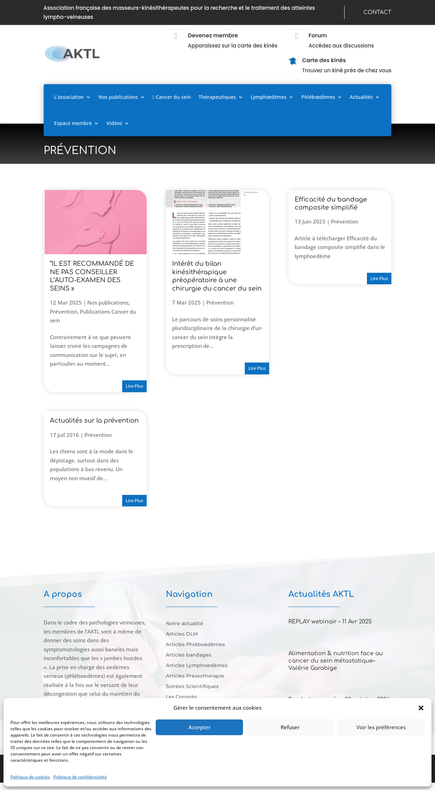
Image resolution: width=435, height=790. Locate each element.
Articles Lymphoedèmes (197, 665)
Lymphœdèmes (269, 97)
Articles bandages (188, 655)
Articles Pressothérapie (195, 676)
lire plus (134, 386)
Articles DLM (182, 634)
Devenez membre (213, 35)
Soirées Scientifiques (192, 686)
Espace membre (73, 123)
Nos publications (118, 97)
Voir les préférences (381, 727)
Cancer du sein (172, 97)
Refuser (290, 727)
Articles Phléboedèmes (195, 645)
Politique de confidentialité (80, 777)
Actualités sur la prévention (94, 420)
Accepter (200, 727)
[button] (421, 707)
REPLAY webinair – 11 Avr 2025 (330, 622)
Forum (318, 35)
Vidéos (114, 123)
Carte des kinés (324, 60)
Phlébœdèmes (318, 97)
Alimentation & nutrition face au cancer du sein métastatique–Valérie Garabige (335, 660)
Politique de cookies (30, 777)
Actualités (361, 97)
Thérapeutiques (217, 97)
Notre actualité (184, 624)
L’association (69, 97)
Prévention (63, 311)
